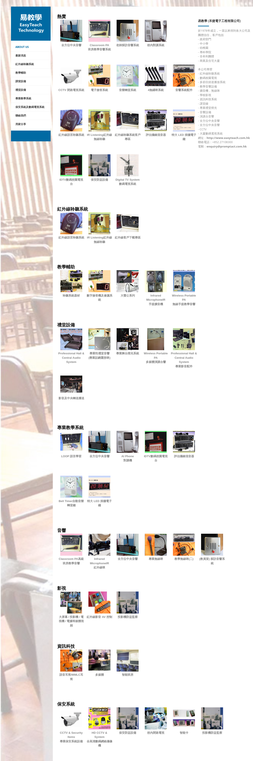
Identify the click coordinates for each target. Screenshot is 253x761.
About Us (22, 47)
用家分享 (20, 124)
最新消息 (20, 55)
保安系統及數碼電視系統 (29, 107)
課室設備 (20, 81)
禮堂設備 (20, 90)
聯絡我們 (20, 115)
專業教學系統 (23, 98)
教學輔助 (20, 73)
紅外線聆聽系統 (24, 64)
